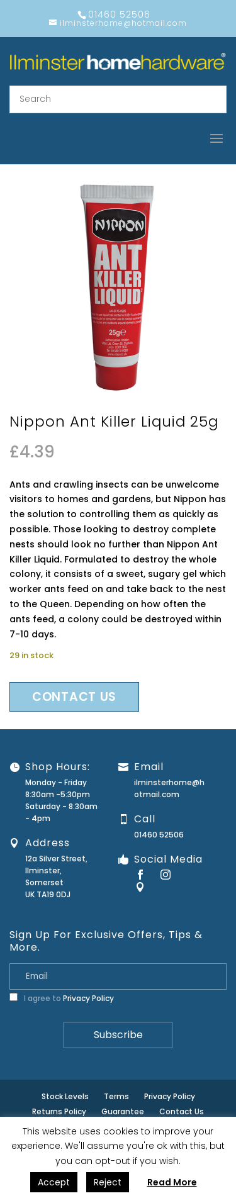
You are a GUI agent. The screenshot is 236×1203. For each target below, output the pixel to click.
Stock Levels (65, 1096)
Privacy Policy (88, 998)
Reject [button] (107, 1182)
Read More (172, 1182)
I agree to (61, 998)
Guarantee (122, 1111)
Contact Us (181, 1111)
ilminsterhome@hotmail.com (169, 788)
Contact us (74, 696)
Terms (116, 1096)
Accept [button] (54, 1182)
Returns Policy (59, 1111)
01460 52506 (159, 834)
